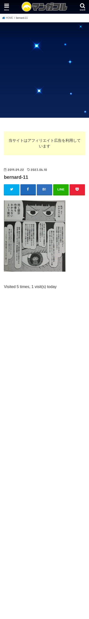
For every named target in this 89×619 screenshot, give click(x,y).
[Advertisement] (44, 69)
